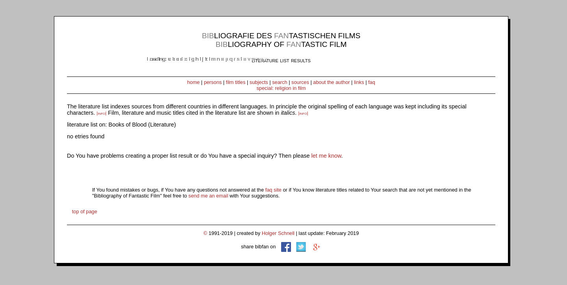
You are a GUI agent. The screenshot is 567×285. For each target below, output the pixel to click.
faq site (273, 190)
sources (300, 82)
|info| (101, 113)
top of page (84, 211)
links (359, 82)
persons (213, 82)
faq (371, 82)
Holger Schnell (278, 233)
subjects (259, 82)
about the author (331, 82)
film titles (236, 82)
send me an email (208, 196)
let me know (326, 156)
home (193, 82)
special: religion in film (281, 88)
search (279, 82)
